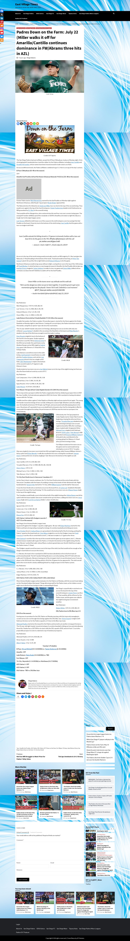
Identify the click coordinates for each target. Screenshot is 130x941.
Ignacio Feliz (31, 485)
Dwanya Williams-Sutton (74, 435)
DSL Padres (40, 748)
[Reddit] (31, 123)
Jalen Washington (25, 362)
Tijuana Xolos (72, 13)
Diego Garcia (50, 790)
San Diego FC (50, 13)
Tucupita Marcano (67, 421)
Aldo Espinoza (20, 538)
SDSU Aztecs (40, 13)
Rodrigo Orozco (21, 268)
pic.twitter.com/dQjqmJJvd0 (49, 241)
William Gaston (56, 485)
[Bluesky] (1, 36)
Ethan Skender (32, 453)
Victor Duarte (66, 618)
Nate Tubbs (87, 913)
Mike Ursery (28, 792)
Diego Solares (31, 58)
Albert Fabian (20, 643)
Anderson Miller (45, 206)
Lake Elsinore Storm (73, 748)
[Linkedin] (24, 123)
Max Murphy (74, 331)
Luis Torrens (20, 221)
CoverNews (71, 938)
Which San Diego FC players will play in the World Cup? (100, 741)
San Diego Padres (28, 13)
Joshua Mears (35, 531)
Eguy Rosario (20, 336)
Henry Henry (20, 468)
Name (18, 863)
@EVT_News (39, 290)
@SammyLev (60, 239)
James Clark (26, 818)
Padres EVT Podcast (21, 18)
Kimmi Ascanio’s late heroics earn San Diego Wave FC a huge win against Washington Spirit (99, 752)
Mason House (73, 490)
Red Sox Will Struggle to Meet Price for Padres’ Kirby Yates (33, 756)
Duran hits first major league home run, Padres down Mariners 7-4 (25, 788)
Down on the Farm (21, 28)
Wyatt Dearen (74, 792)
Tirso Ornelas (20, 531)
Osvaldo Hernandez (22, 164)
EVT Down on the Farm (50, 748)
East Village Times (26, 4)
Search (88, 725)
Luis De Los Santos (34, 500)
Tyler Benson (74, 432)
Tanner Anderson (51, 649)
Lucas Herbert (27, 331)
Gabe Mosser (20, 387)
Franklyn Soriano (27, 357)
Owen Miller (67, 268)
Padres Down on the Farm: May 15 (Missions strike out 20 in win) (49, 787)
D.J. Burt (31, 210)
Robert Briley (60, 608)
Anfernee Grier (39, 341)
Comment (20, 840)
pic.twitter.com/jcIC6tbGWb (54, 290)
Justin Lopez (66, 432)
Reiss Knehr (30, 655)
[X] (21, 123)
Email (52, 863)
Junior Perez (73, 593)
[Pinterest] (27, 123)
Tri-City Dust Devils (39, 750)
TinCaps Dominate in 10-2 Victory (66, 755)
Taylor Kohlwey (38, 268)
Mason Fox (20, 515)
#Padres (53, 239)
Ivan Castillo (65, 223)
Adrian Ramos (71, 495)
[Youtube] (1, 32)
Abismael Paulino (21, 624)
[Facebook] (18, 123)
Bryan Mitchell (27, 649)
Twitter (88, 884)
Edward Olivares (54, 261)
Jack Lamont (47, 912)
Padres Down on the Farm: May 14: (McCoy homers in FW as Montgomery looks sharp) (25, 814)
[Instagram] (1, 29)
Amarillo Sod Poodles (25, 748)
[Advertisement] (49, 108)
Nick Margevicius (36, 200)
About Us (18, 13)
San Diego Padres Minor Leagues (89, 13)
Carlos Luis (63, 488)
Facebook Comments (36, 832)
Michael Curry (60, 430)
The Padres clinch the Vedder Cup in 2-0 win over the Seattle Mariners (73, 788)
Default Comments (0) (22, 832)
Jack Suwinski (25, 355)
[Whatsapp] (34, 123)
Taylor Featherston (56, 208)
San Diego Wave (61, 13)
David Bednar (23, 266)
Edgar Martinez (65, 526)
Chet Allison (44, 533)
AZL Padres (34, 748)
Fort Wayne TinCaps (61, 748)
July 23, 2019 (62, 245)
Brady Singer (52, 203)
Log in (18, 924)
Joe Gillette (43, 369)
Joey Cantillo (75, 162)
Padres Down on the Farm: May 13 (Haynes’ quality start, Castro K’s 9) (73, 814)
